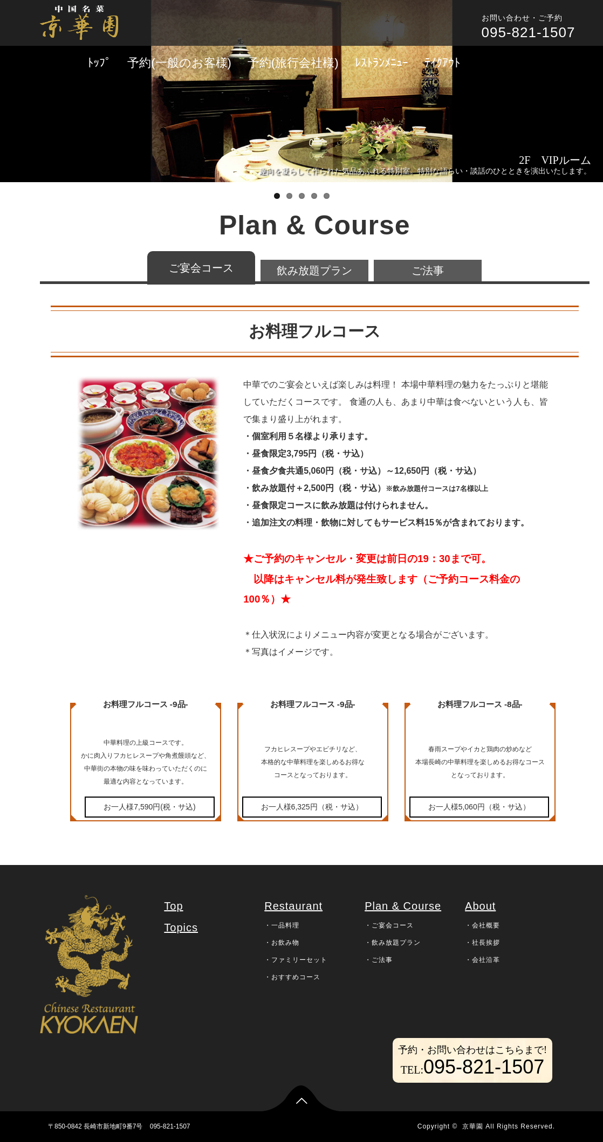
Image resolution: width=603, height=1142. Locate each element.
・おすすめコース (292, 977)
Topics (181, 927)
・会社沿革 (482, 960)
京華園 (472, 1126)
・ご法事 (379, 960)
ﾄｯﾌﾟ (99, 63)
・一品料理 (281, 925)
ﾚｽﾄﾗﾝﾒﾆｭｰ (381, 63)
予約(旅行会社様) (293, 63)
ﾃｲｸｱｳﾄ (442, 63)
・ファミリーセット (295, 960)
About (480, 906)
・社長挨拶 (482, 942)
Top (173, 906)
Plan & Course (403, 906)
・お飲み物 (281, 942)
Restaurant (293, 906)
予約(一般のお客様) (179, 63)
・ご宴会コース (389, 925)
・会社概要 (482, 925)
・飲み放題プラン (393, 942)
